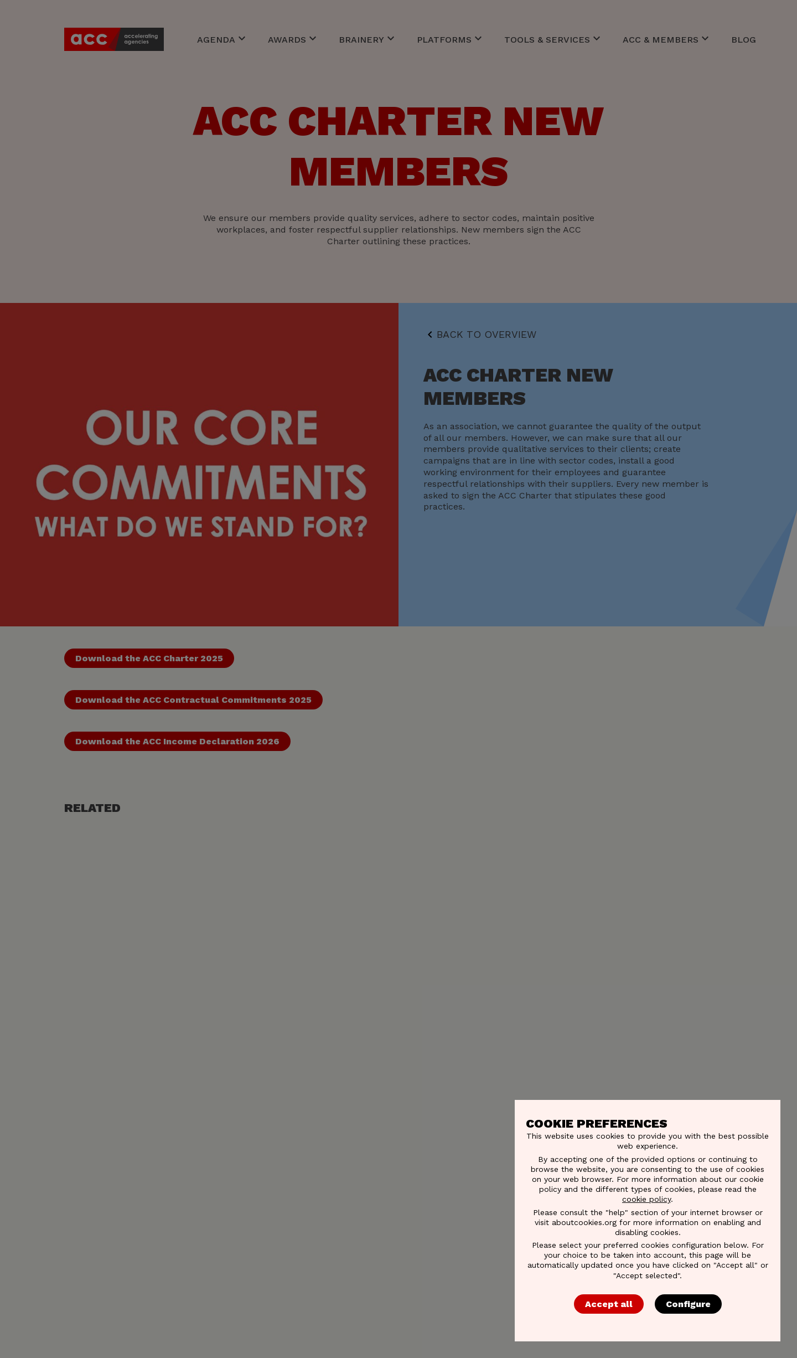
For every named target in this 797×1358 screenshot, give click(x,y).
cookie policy (646, 1199)
